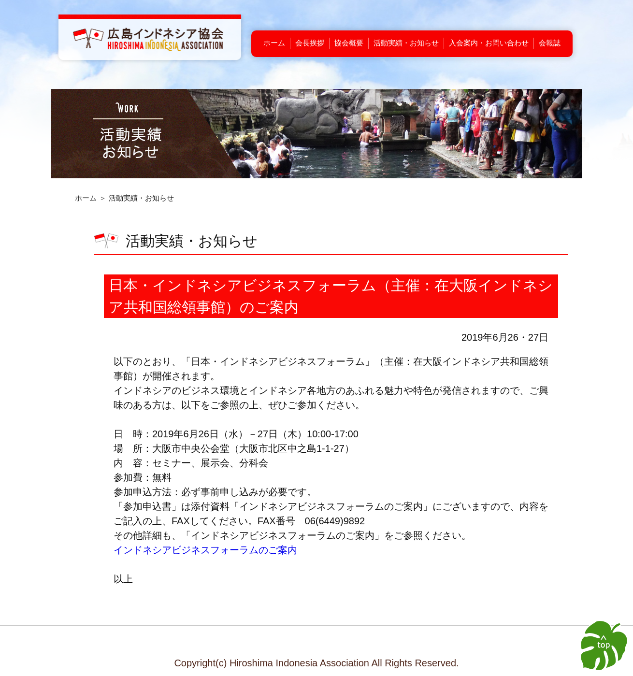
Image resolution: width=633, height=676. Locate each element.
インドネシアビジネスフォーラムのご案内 (205, 550)
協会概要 (348, 43)
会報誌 (550, 43)
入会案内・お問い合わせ (489, 43)
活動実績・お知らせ (406, 43)
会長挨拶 (309, 43)
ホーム (274, 43)
